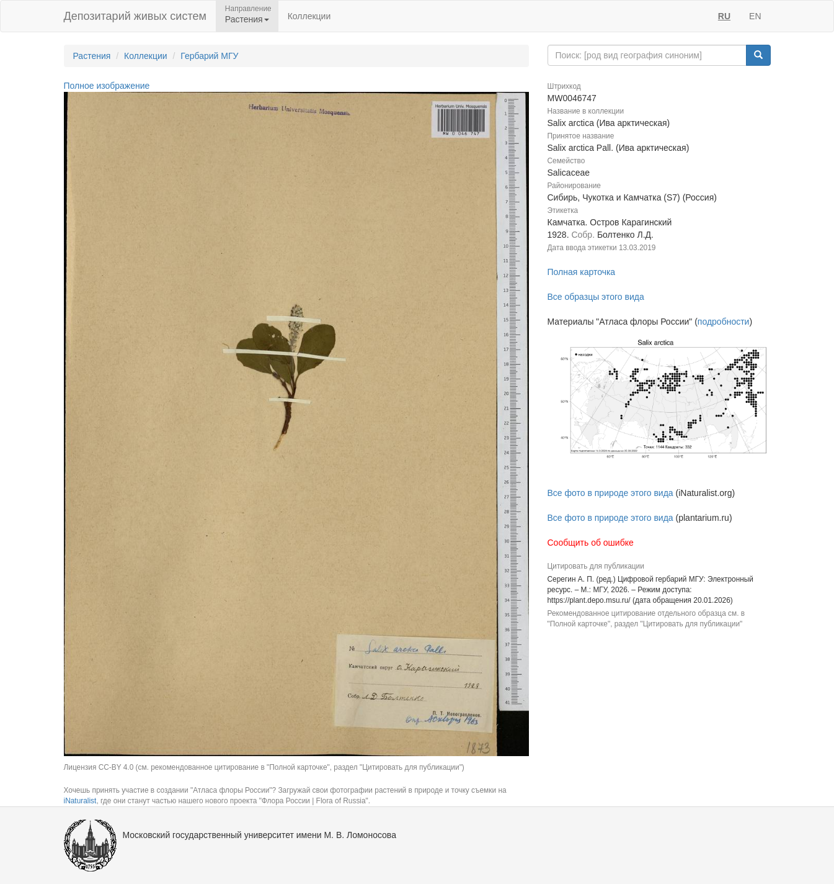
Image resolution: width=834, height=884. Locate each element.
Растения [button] (247, 19)
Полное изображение (107, 86)
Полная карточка (582, 272)
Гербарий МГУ (209, 56)
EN (755, 16)
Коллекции (309, 16)
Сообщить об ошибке (591, 543)
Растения (92, 56)
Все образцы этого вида (596, 297)
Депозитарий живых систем (135, 16)
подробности (724, 322)
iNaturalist (80, 800)
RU (724, 16)
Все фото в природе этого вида (610, 493)
